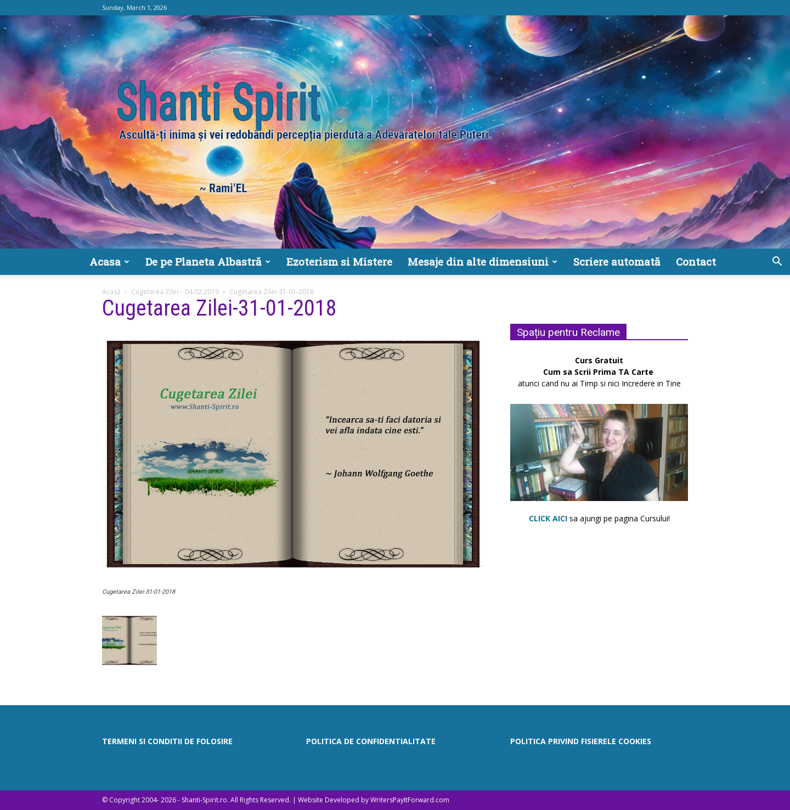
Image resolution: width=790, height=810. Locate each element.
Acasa (109, 261)
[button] (777, 262)
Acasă (111, 291)
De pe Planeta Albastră (207, 261)
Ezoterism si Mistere (339, 261)
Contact (696, 261)
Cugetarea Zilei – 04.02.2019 (175, 291)
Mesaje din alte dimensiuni (482, 261)
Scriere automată (617, 261)
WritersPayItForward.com (409, 800)
